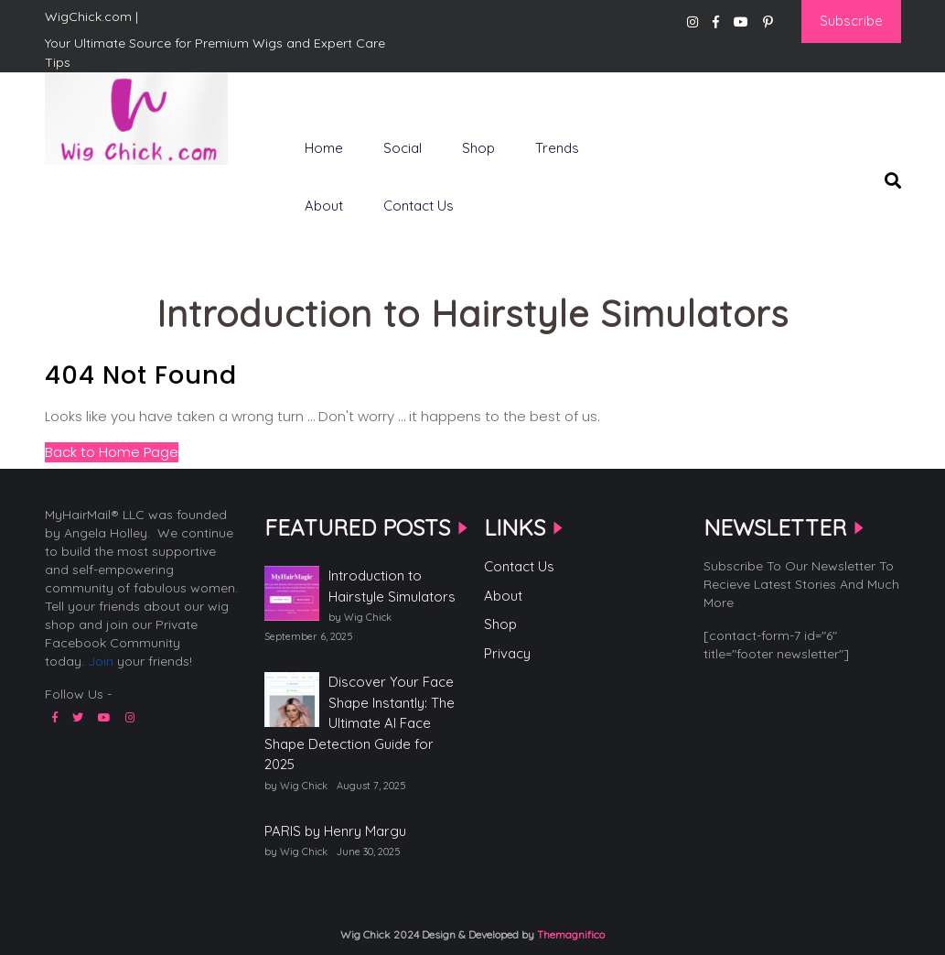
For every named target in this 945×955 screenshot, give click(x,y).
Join (100, 661)
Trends (557, 148)
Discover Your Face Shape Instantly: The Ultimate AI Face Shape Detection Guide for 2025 (359, 723)
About (324, 205)
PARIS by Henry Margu (335, 831)
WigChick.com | (110, 193)
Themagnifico (569, 934)
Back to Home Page (111, 451)
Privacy (507, 653)
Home (324, 148)
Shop (478, 148)
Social (402, 148)
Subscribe (851, 20)
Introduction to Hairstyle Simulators (392, 586)
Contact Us (418, 205)
